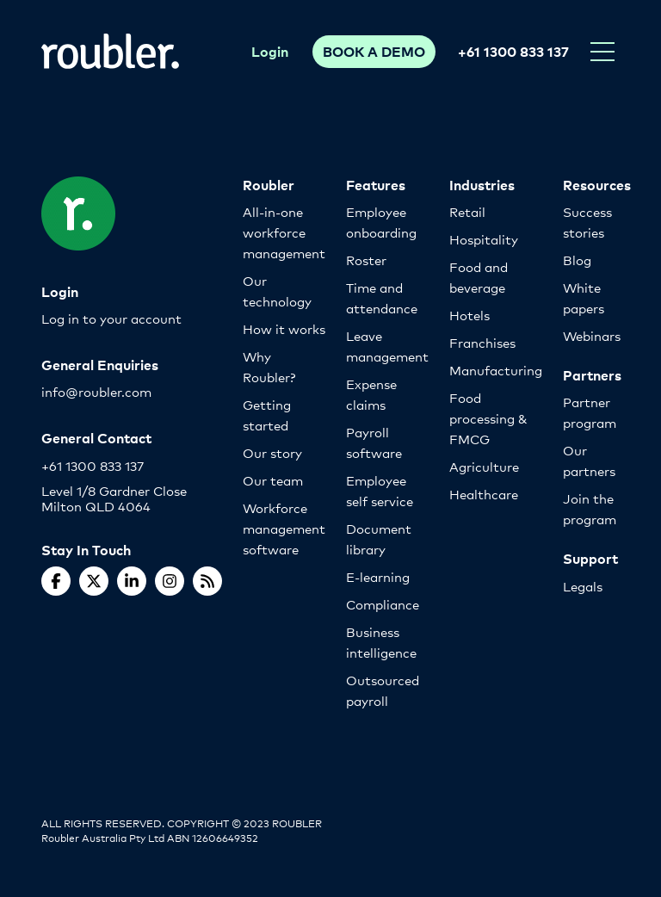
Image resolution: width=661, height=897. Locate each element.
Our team (273, 480)
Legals (582, 586)
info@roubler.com (96, 391)
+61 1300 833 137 (513, 50)
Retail (467, 211)
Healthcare (483, 494)
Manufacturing (495, 370)
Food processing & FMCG (488, 418)
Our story (272, 452)
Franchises (482, 342)
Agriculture (484, 466)
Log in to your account (111, 318)
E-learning (378, 576)
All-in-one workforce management (284, 232)
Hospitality (483, 239)
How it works (284, 328)
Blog (577, 259)
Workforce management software (284, 528)
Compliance (382, 604)
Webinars (592, 335)
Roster (366, 259)
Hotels (469, 314)
